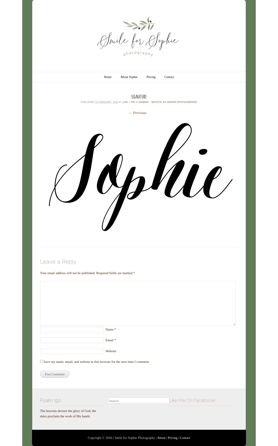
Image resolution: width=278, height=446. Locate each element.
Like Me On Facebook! (192, 400)
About (161, 438)
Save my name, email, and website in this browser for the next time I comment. (97, 362)
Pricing (151, 77)
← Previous (137, 113)
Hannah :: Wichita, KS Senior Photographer (168, 102)
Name (111, 329)
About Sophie (128, 77)
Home (107, 77)
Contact (169, 77)
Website (111, 351)
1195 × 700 (128, 102)
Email (111, 340)
